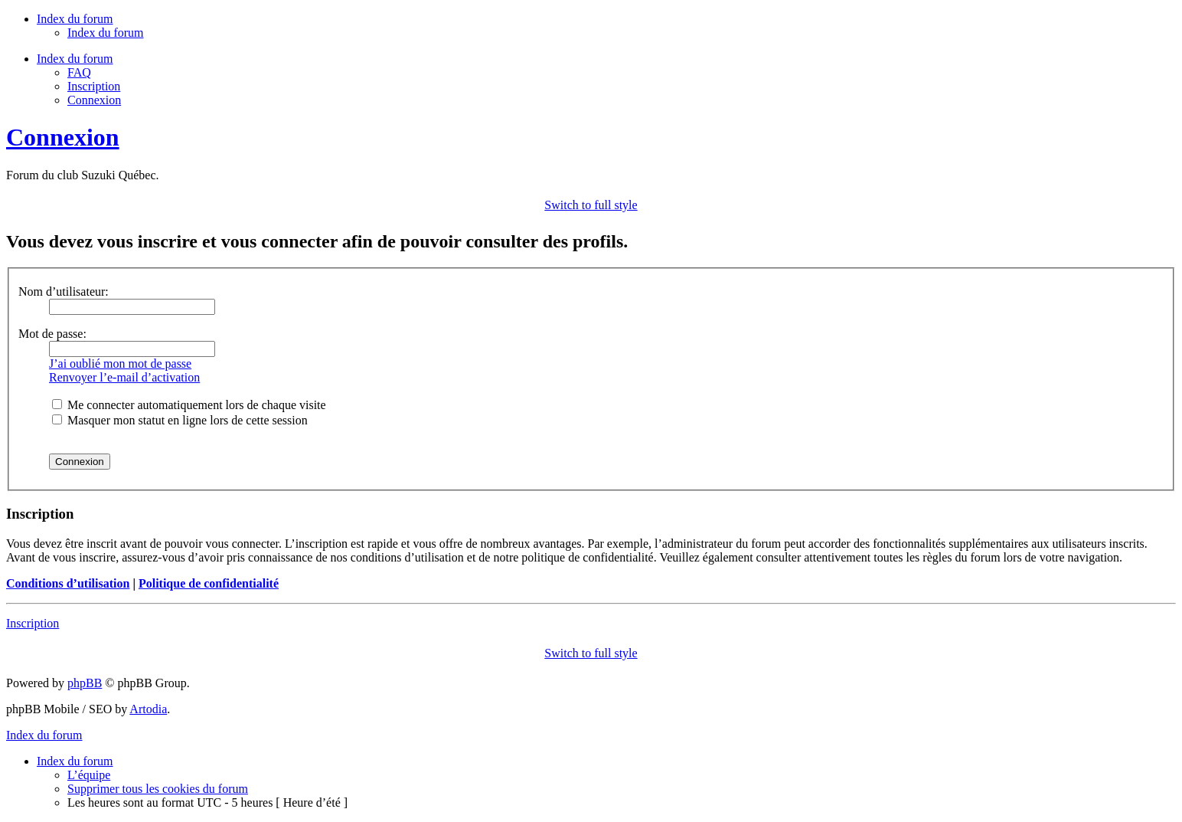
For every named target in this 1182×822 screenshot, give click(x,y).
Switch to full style (590, 204)
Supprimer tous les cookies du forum (157, 788)
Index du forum (105, 32)
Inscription (93, 86)
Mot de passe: (52, 333)
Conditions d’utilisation (67, 583)
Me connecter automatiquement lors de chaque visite (189, 404)
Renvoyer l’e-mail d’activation (124, 377)
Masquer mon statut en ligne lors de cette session (180, 420)
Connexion (94, 99)
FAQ (79, 72)
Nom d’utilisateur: (63, 291)
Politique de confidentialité (209, 583)
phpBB (84, 682)
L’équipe (88, 774)
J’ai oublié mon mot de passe (120, 363)
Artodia (148, 709)
